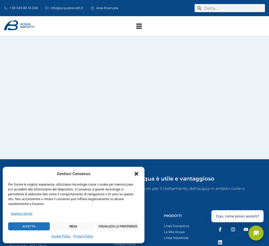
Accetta (28, 226)
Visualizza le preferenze (117, 226)
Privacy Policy (83, 236)
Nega (73, 226)
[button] (136, 173)
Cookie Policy (61, 236)
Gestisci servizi (21, 214)
